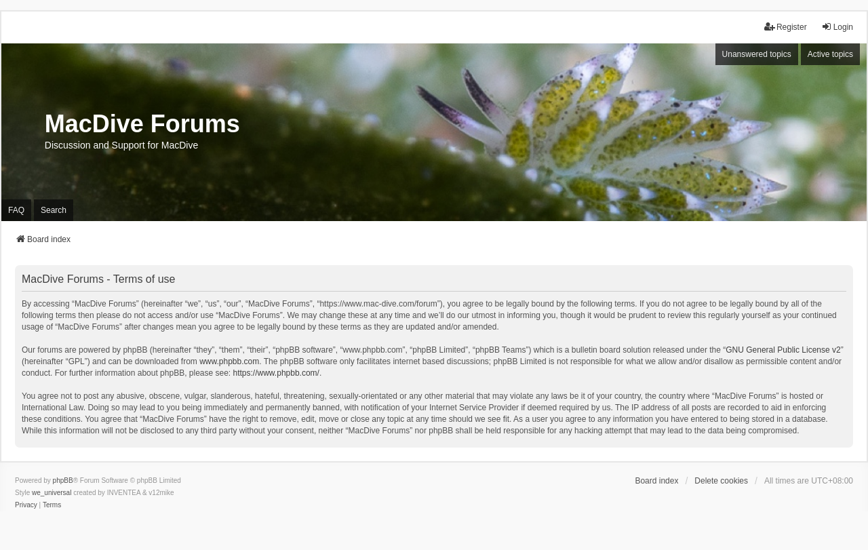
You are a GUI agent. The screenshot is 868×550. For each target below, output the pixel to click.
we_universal (51, 492)
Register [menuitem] (785, 27)
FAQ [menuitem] (16, 210)
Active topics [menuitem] (830, 54)
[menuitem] (26, 505)
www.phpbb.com (229, 361)
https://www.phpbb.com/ (276, 373)
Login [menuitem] (837, 27)
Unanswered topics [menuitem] (756, 54)
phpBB (63, 480)
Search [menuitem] (53, 210)
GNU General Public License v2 (783, 350)
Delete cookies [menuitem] (721, 481)
